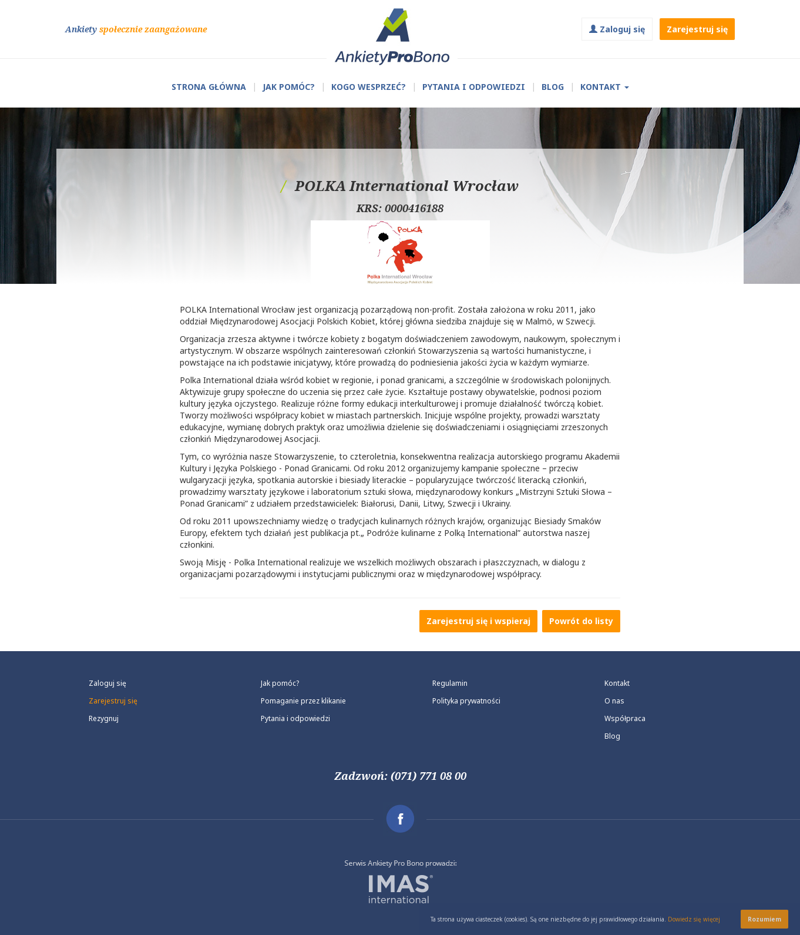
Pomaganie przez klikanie (303, 701)
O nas (614, 701)
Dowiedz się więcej (694, 919)
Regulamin (450, 683)
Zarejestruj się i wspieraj (478, 620)
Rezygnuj (104, 718)
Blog (553, 86)
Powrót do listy (581, 620)
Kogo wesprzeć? (368, 86)
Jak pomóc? (289, 86)
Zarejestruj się (697, 29)
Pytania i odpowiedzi (295, 718)
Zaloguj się (617, 29)
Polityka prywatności (466, 701)
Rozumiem (764, 919)
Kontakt (604, 86)
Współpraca (625, 718)
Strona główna (209, 86)
